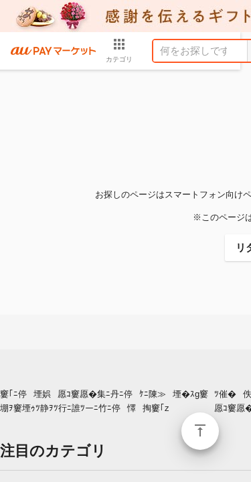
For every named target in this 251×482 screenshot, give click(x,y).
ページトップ (200, 431)
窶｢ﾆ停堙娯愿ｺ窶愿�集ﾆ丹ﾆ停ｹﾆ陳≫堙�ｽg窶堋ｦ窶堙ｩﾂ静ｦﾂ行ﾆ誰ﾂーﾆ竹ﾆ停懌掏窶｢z (104, 401)
